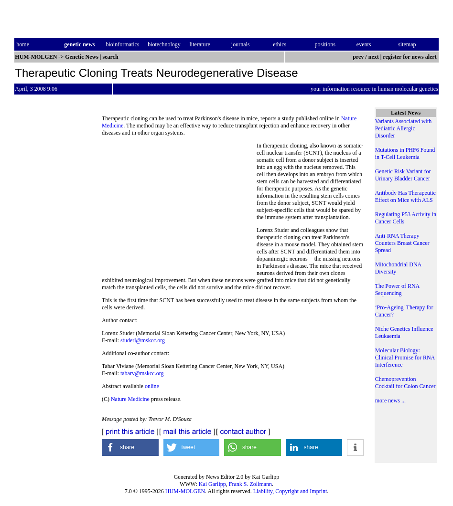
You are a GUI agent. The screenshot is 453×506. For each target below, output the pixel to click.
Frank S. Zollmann (250, 484)
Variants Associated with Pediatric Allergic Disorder (403, 128)
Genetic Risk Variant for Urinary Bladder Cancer (403, 175)
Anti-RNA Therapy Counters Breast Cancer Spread (402, 242)
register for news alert (410, 56)
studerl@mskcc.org (142, 340)
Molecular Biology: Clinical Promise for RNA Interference (405, 357)
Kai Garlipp (212, 484)
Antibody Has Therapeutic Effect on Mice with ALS (405, 196)
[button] (130, 447)
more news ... (390, 400)
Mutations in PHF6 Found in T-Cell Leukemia (405, 153)
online (152, 386)
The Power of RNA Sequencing (397, 289)
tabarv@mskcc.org (141, 373)
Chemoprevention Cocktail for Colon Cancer (405, 383)
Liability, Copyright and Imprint (290, 491)
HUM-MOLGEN (185, 491)
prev (358, 56)
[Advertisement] (179, 207)
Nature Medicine (130, 399)
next (373, 56)
